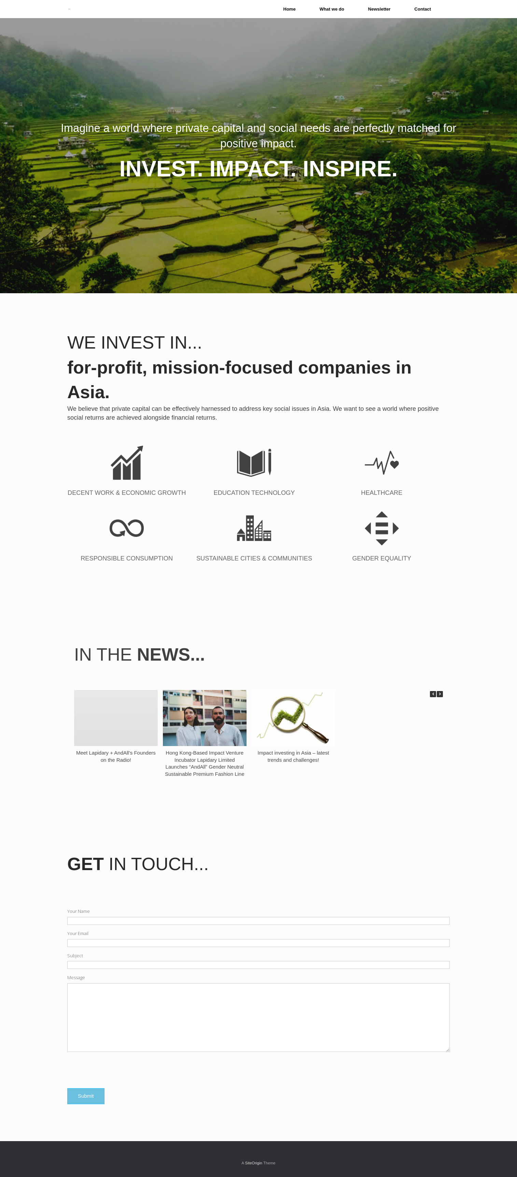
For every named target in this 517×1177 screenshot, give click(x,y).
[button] (440, 694)
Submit (86, 1096)
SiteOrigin (253, 1163)
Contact (423, 9)
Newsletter (379, 9)
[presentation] (119, 1070)
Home (289, 9)
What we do (332, 9)
